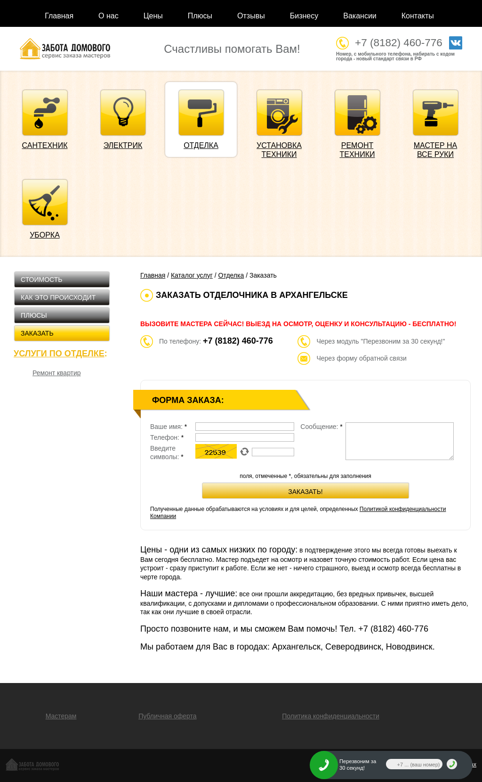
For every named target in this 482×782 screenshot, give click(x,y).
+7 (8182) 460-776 (398, 43)
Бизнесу (304, 16)
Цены (153, 16)
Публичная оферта (167, 716)
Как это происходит (58, 297)
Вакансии (360, 16)
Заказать (37, 333)
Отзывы (251, 16)
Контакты (418, 16)
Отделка (231, 275)
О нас (108, 16)
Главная (59, 16)
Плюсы (200, 16)
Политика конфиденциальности (330, 716)
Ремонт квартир (56, 373)
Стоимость (41, 279)
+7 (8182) (393, 629)
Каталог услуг (192, 275)
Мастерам (61, 716)
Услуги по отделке (59, 353)
